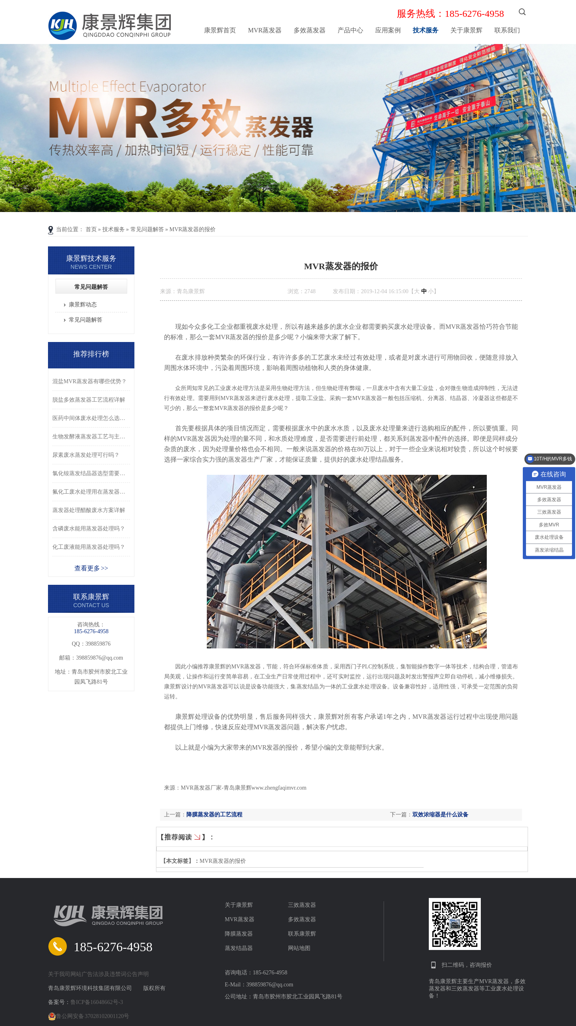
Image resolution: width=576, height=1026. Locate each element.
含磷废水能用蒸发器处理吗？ (88, 529)
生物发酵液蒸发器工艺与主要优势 (91, 437)
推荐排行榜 (91, 354)
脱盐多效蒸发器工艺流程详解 (88, 400)
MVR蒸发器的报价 (193, 229)
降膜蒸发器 (239, 934)
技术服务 (425, 30)
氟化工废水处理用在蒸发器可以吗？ (91, 492)
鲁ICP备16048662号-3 (96, 1002)
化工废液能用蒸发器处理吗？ (88, 547)
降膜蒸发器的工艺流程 (214, 815)
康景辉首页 (220, 30)
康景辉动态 (83, 305)
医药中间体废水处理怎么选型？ (91, 418)
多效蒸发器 (310, 30)
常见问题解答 (147, 229)
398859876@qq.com (99, 658)
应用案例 (388, 30)
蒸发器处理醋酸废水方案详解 (88, 510)
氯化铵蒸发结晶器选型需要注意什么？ (91, 473)
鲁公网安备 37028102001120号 (88, 1016)
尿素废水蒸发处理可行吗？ (86, 455)
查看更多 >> (91, 568)
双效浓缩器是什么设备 (440, 815)
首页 (91, 229)
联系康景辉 (302, 934)
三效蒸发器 (302, 905)
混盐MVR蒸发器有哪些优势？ (89, 381)
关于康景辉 (466, 30)
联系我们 (507, 30)
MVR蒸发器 (265, 30)
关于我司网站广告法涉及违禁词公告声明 (98, 974)
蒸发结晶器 (239, 948)
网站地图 (299, 948)
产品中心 (350, 30)
